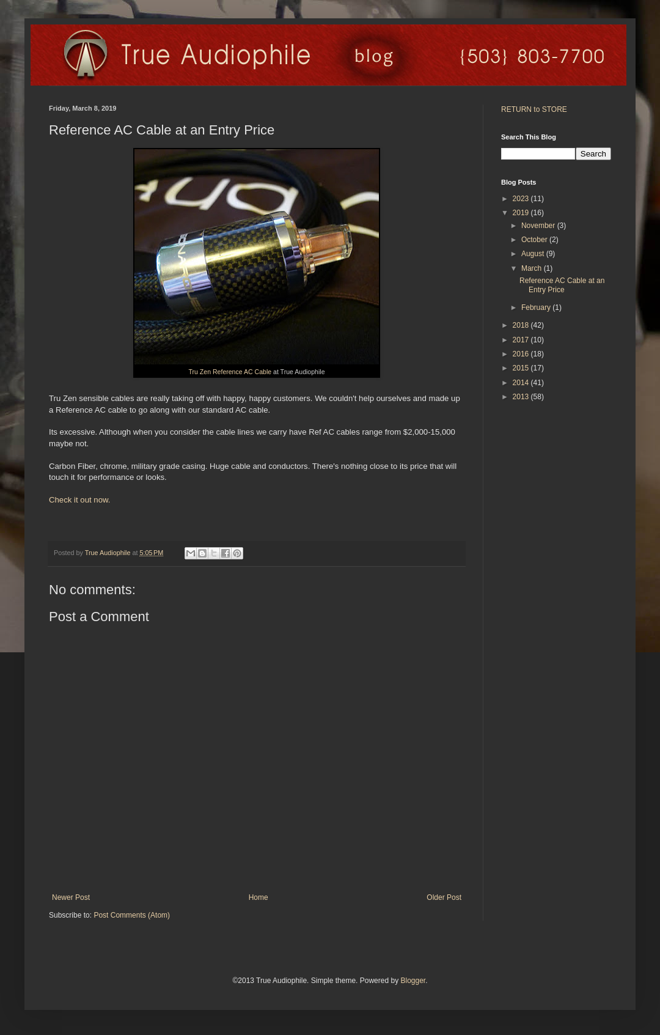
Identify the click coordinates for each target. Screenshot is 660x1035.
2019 (522, 212)
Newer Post (71, 897)
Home (258, 897)
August (533, 253)
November (539, 225)
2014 (522, 382)
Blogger (412, 980)
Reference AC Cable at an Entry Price (561, 284)
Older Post (444, 897)
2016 (522, 354)
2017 (522, 340)
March (532, 268)
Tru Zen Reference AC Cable (230, 371)
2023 (522, 198)
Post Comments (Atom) (132, 915)
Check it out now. (79, 499)
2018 (522, 325)
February (536, 307)
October (535, 239)
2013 (522, 396)
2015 (522, 368)
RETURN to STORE (534, 109)
